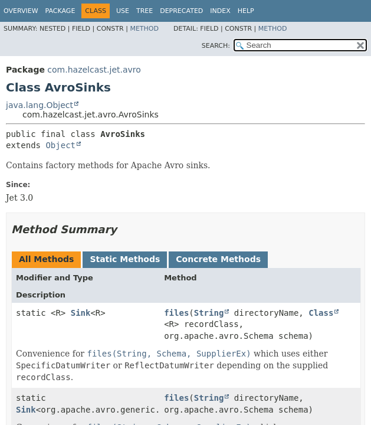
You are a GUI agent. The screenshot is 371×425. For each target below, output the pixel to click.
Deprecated (181, 11)
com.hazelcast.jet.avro (93, 69)
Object (60, 145)
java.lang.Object (39, 105)
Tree (144, 11)
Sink (81, 313)
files (176, 313)
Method (144, 28)
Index (220, 11)
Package (60, 11)
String (209, 313)
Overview (21, 11)
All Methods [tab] (46, 259)
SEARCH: (216, 46)
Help (246, 11)
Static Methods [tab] (125, 259)
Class (320, 313)
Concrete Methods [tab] (218, 259)
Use (122, 11)
